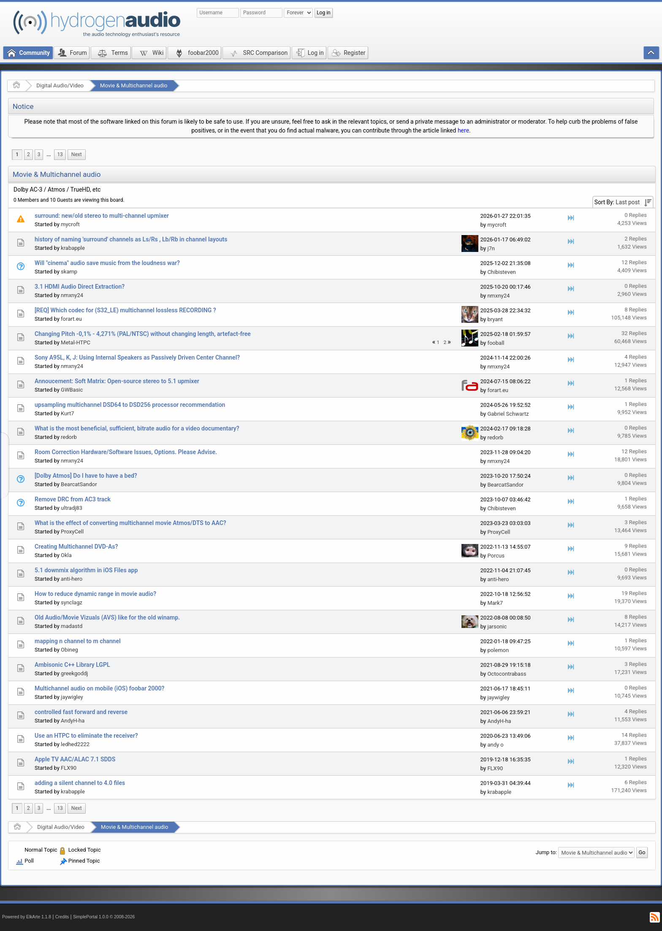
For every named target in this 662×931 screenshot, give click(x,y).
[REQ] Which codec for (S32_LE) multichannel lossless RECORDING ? (125, 310)
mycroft (70, 224)
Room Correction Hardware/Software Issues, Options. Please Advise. (126, 452)
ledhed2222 (75, 744)
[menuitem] (48, 154)
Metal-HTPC (75, 342)
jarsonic (497, 626)
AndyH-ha (72, 720)
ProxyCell (72, 531)
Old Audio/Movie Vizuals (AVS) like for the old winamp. (107, 617)
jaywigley (72, 697)
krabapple (73, 248)
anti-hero (71, 579)
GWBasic (72, 390)
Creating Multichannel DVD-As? (76, 546)
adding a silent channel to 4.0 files (80, 782)
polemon (498, 650)
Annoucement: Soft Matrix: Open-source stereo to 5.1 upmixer (117, 381)
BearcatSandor (79, 484)
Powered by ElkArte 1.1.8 (26, 917)
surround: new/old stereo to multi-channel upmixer (102, 215)
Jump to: (546, 852)
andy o (495, 745)
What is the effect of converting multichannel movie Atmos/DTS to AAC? (130, 523)
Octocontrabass (506, 674)
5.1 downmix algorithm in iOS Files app (86, 570)
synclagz (71, 602)
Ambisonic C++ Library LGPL (72, 664)
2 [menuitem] (28, 154)
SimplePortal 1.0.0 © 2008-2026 (104, 917)
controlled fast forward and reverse (81, 712)
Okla (66, 555)
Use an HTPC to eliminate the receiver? (86, 735)
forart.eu (71, 319)
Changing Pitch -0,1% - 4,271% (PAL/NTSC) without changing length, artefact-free (143, 333)
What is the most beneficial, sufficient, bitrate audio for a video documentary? (137, 428)
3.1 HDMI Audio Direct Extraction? (80, 286)
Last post (628, 202)
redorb (69, 437)
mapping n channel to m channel (78, 641)
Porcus (496, 555)
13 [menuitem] (59, 154)
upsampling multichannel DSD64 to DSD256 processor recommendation (130, 404)
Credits (62, 917)
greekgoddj (74, 673)
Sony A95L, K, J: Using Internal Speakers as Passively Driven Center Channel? (137, 357)
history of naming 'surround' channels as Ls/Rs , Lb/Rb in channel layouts (131, 239)
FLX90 (68, 768)
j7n (491, 248)
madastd (71, 626)
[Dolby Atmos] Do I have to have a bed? (86, 475)
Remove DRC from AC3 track (73, 499)
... (48, 154)
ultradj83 (71, 508)
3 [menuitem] (39, 154)
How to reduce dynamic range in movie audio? (95, 593)
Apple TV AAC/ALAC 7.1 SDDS (75, 759)
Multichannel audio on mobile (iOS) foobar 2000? (99, 688)
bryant (494, 319)
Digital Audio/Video (60, 85)
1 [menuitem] (17, 154)
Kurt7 (67, 413)
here (463, 130)
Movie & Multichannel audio (133, 85)
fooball (495, 343)
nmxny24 (72, 295)
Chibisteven (501, 272)
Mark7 (495, 603)
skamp (69, 271)
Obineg (69, 650)
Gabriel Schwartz (508, 414)
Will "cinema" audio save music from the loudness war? (107, 263)
